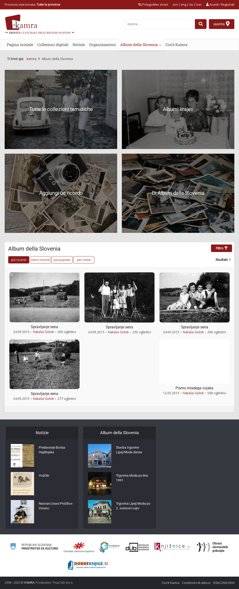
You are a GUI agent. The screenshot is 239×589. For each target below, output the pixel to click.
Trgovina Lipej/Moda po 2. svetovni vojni (133, 506)
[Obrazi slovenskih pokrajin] (212, 547)
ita (191, 4)
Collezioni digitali (52, 44)
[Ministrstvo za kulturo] (34, 547)
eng (183, 4)
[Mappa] (221, 24)
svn (175, 4)
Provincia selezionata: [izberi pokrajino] (32, 4)
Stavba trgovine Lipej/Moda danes (129, 450)
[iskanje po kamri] (160, 24)
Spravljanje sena (44, 327)
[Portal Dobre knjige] (88, 565)
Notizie (79, 44)
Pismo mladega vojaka (194, 388)
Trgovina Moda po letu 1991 (132, 478)
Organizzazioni (102, 44)
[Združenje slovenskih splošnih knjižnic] (172, 547)
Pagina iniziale (20, 44)
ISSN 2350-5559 (223, 583)
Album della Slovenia (139, 44)
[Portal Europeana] (109, 547)
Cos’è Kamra (176, 44)
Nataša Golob (43, 332)
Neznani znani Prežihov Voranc (56, 506)
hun (198, 4)
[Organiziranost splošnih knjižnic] (79, 547)
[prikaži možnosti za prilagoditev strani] (153, 4)
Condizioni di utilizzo (196, 583)
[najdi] (201, 24)
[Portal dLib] (137, 547)
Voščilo (44, 475)
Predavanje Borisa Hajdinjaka (52, 450)
